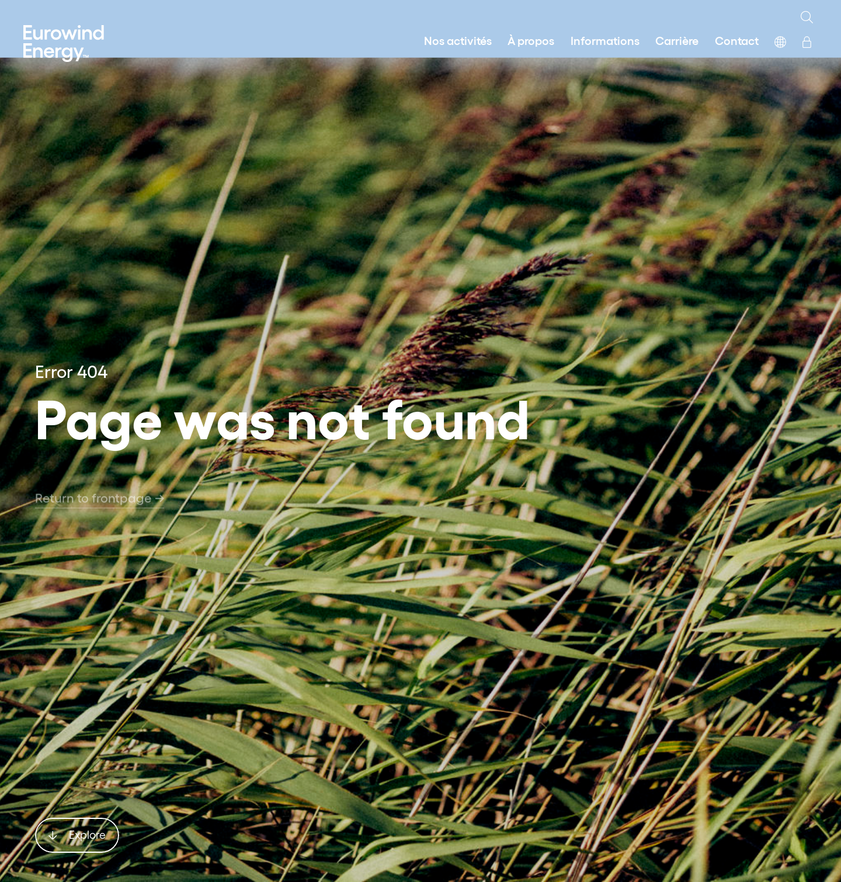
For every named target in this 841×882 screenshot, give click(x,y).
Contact (737, 40)
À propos (531, 40)
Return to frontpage (99, 507)
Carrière (676, 40)
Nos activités (458, 40)
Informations (605, 40)
